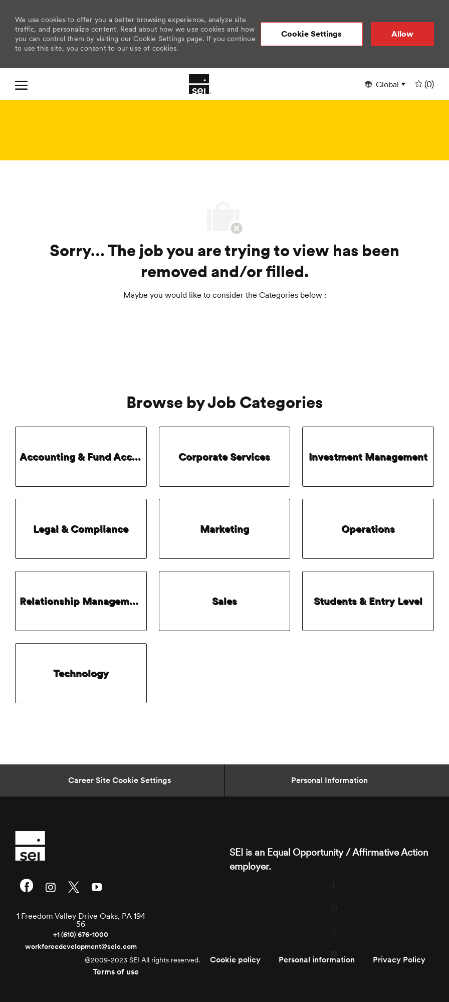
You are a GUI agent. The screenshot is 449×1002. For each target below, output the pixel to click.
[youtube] (96, 886)
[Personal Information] (329, 780)
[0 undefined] (423, 84)
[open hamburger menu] (21, 84)
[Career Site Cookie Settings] (119, 780)
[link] (81, 846)
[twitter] (73, 886)
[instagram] (50, 886)
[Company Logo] (200, 84)
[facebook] (26, 886)
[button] (312, 34)
